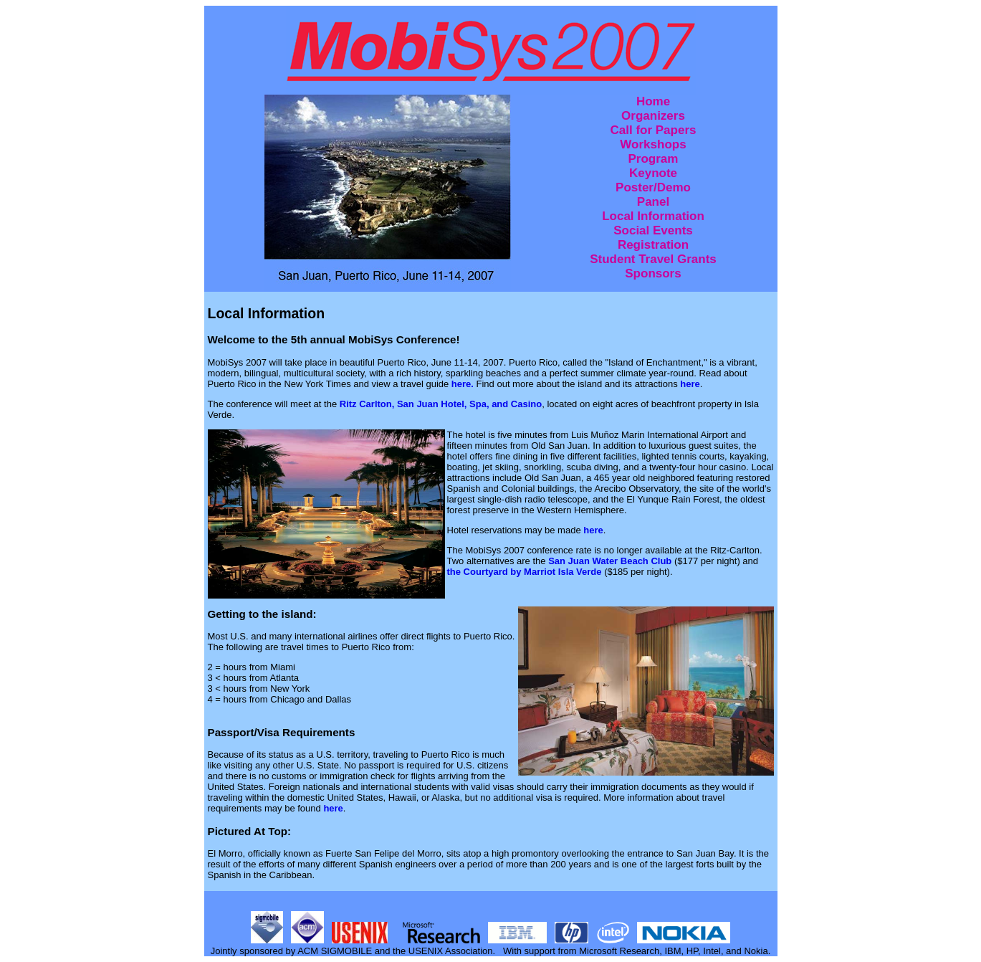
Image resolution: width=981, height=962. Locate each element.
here (689, 383)
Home (653, 101)
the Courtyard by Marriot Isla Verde (524, 571)
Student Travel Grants (653, 259)
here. (464, 383)
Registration (653, 245)
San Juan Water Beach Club (609, 561)
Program (653, 159)
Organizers (653, 116)
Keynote (653, 173)
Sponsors (653, 273)
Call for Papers (653, 130)
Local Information (653, 216)
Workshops (653, 144)
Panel (653, 202)
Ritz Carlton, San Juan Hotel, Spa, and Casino (441, 404)
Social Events (653, 230)
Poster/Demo (653, 187)
